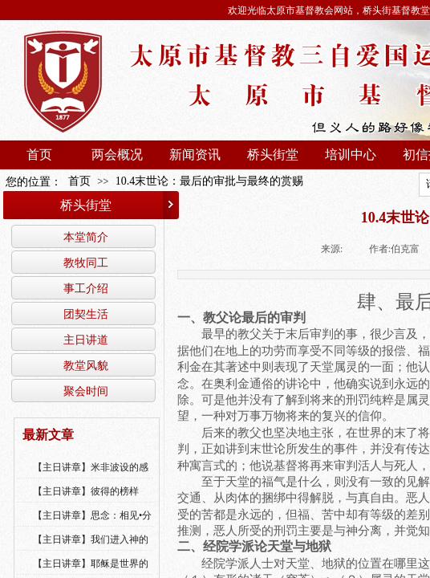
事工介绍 (85, 288)
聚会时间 (85, 391)
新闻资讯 (195, 154)
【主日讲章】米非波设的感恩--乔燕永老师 (90, 478)
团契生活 (85, 313)
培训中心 (350, 154)
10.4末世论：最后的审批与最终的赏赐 (210, 181)
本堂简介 (85, 236)
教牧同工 (85, 262)
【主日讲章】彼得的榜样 (86, 491)
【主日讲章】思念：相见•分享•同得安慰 (92, 526)
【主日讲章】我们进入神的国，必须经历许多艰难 (90, 550)
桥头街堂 (272, 154)
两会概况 (117, 154)
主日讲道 (85, 339)
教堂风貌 (85, 365)
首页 (39, 154)
